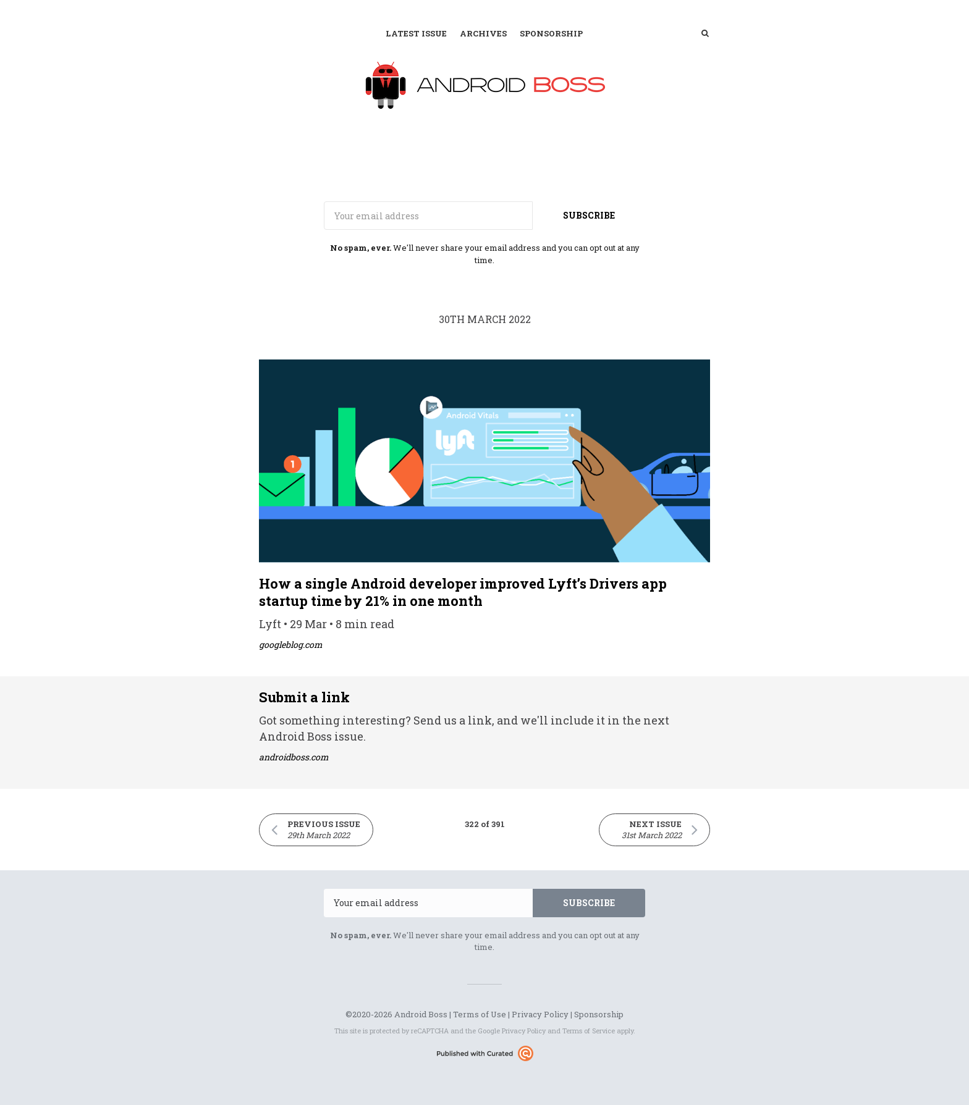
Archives (483, 33)
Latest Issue (416, 33)
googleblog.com (291, 644)
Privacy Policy (540, 1014)
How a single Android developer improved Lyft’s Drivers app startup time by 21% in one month (463, 592)
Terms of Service (588, 1030)
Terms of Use (479, 1014)
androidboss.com (294, 757)
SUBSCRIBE (589, 215)
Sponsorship (551, 33)
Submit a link (304, 697)
